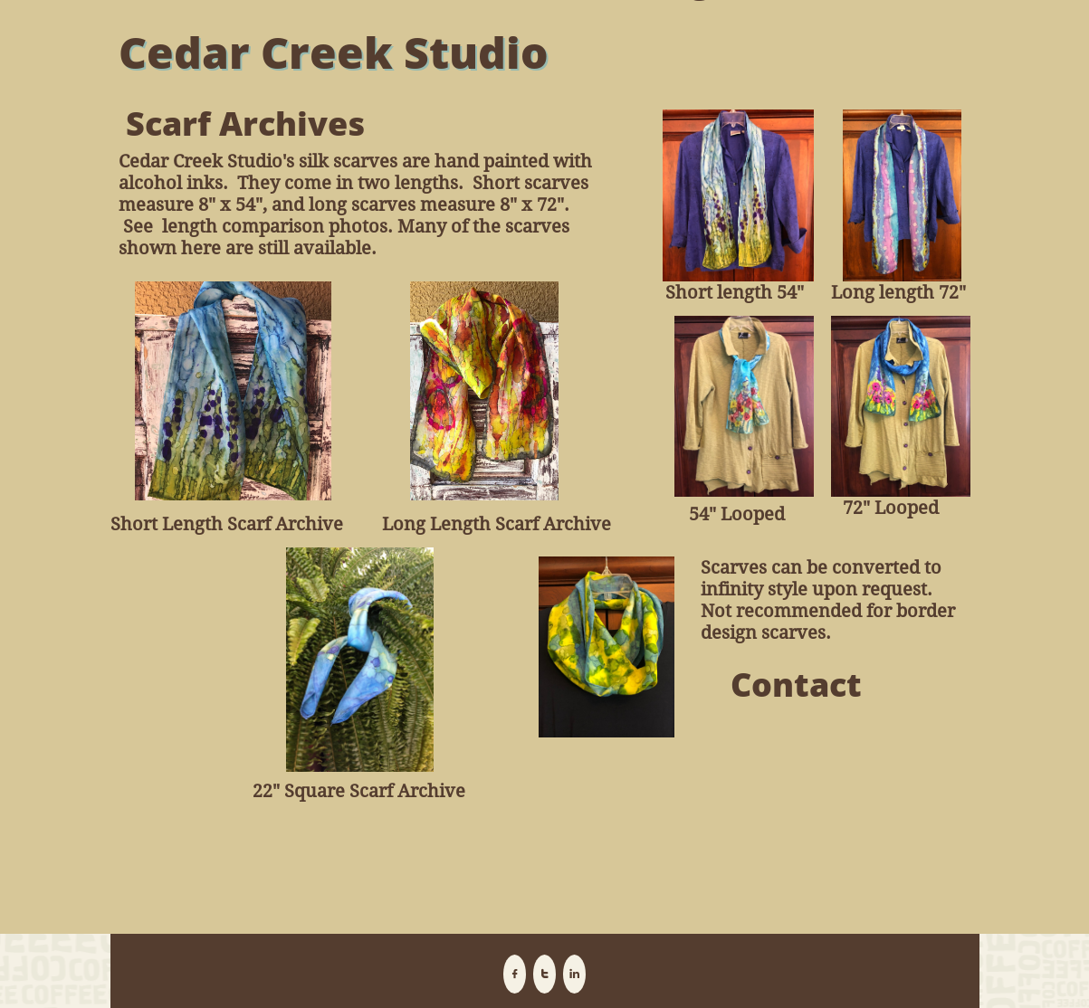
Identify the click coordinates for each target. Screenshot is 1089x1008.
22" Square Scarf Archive (359, 791)
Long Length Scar (457, 524)
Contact (796, 684)
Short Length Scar (187, 524)
